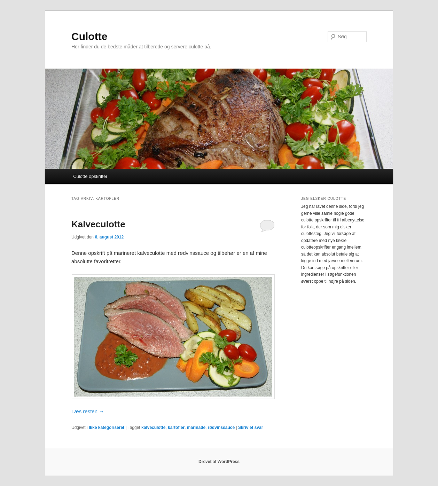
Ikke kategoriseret (106, 427)
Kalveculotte (98, 224)
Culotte (89, 36)
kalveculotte (153, 427)
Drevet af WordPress (219, 461)
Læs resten (87, 411)
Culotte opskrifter (90, 176)
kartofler (176, 427)
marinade (196, 427)
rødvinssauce (221, 427)
